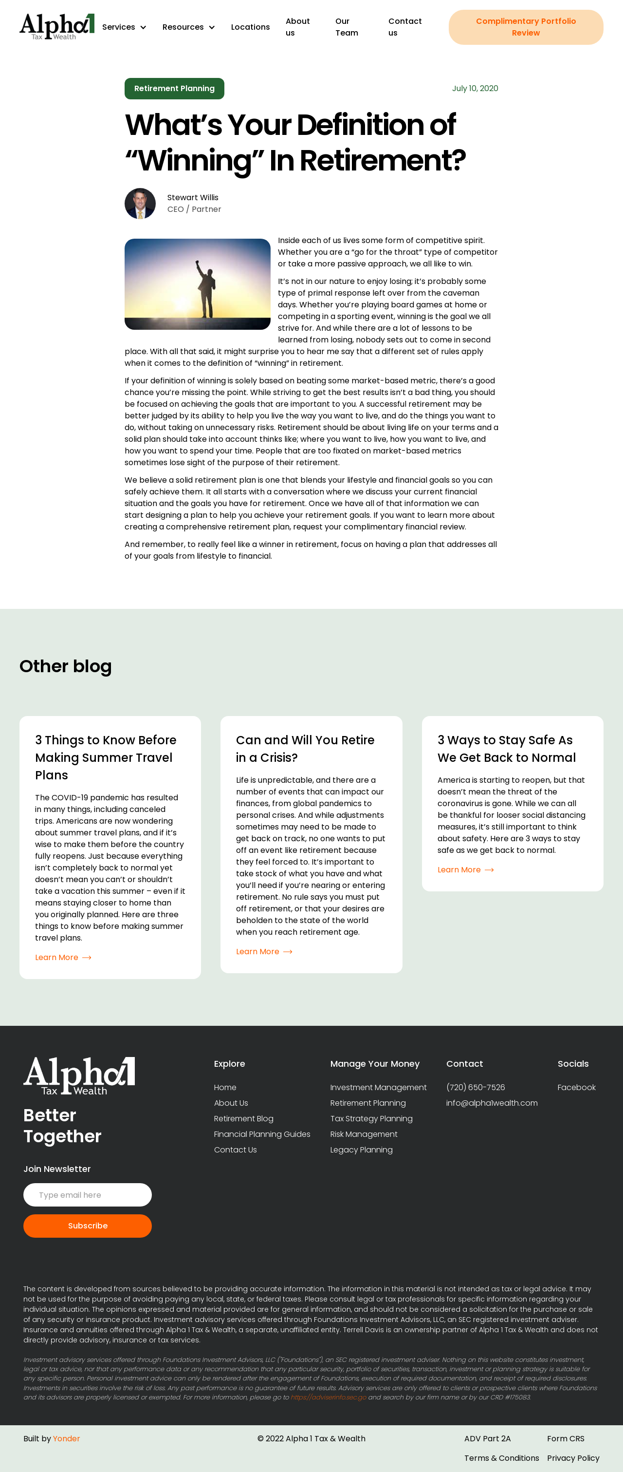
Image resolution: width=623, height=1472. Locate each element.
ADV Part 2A (487, 1438)
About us (298, 27)
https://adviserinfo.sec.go (328, 1397)
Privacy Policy (573, 1458)
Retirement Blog (244, 1118)
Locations (250, 27)
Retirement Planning (368, 1103)
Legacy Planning (361, 1149)
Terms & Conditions (501, 1458)
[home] (56, 27)
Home (225, 1087)
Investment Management (378, 1087)
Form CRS (566, 1438)
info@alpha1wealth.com (492, 1103)
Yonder (66, 1438)
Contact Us (235, 1149)
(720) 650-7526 (475, 1087)
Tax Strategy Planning (371, 1118)
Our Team (346, 27)
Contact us (405, 27)
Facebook (577, 1087)
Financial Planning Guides (262, 1134)
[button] (124, 27)
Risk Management (364, 1134)
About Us (231, 1103)
